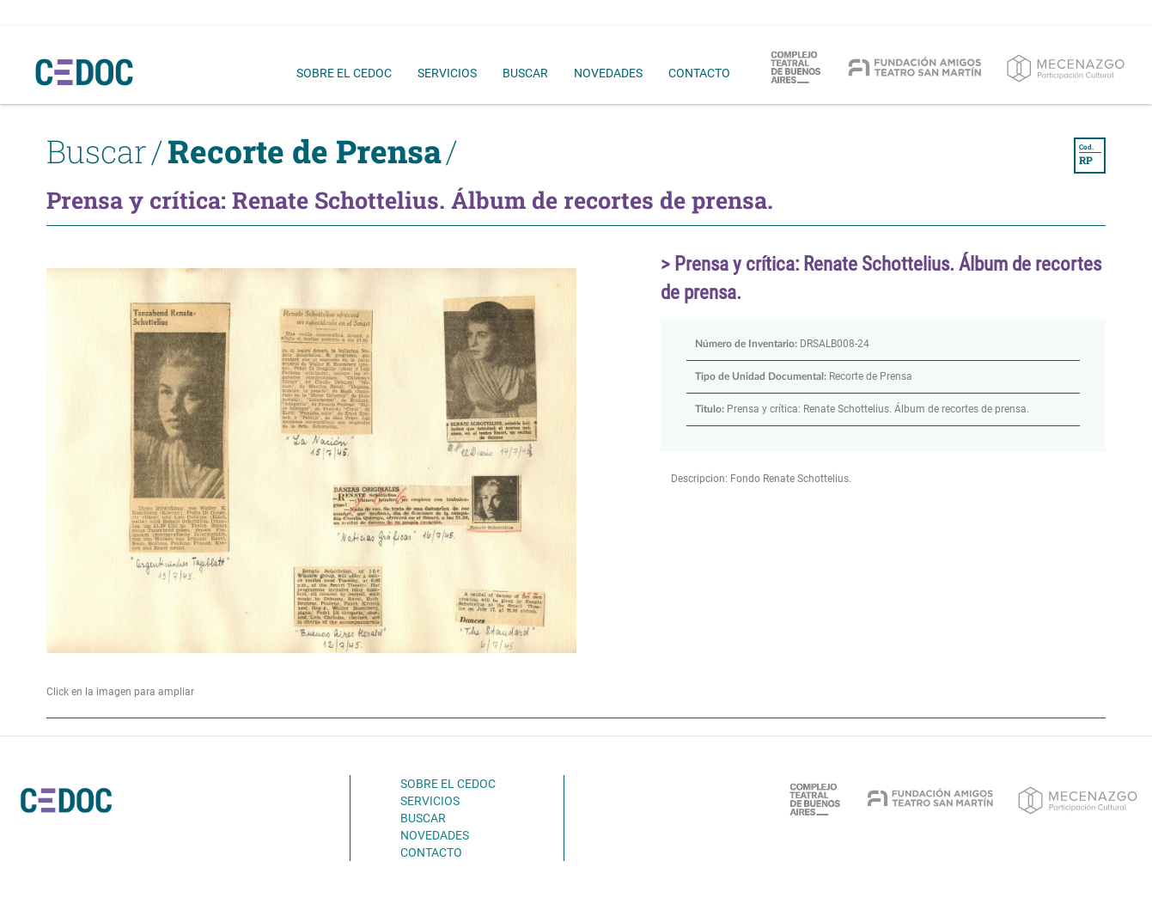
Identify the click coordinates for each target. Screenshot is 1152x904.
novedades (608, 73)
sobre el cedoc (344, 73)
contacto (699, 73)
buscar (525, 73)
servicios (447, 73)
